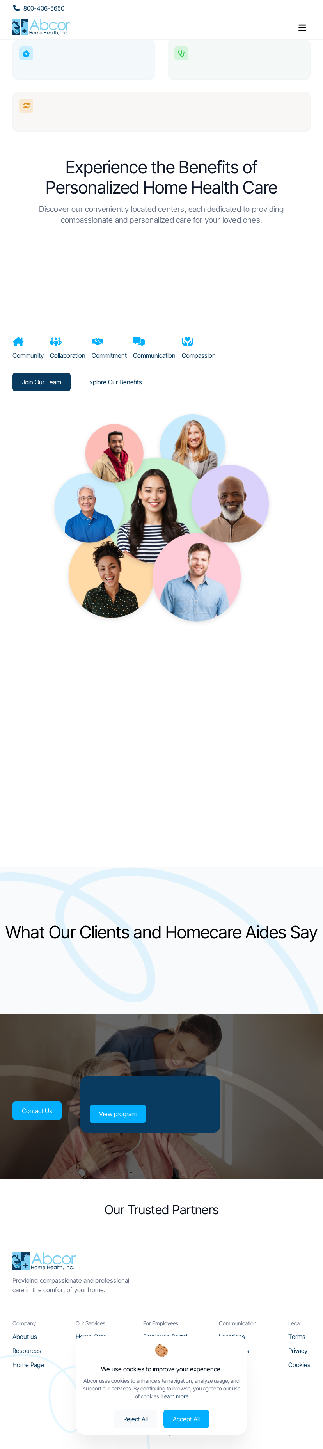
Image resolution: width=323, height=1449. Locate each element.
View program (117, 1114)
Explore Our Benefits (114, 382)
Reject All (135, 1419)
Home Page (28, 1365)
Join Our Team (41, 382)
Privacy (297, 1351)
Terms (296, 1337)
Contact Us (36, 1110)
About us (24, 1337)
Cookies (299, 1365)
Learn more (175, 1396)
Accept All (186, 1419)
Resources (26, 1351)
